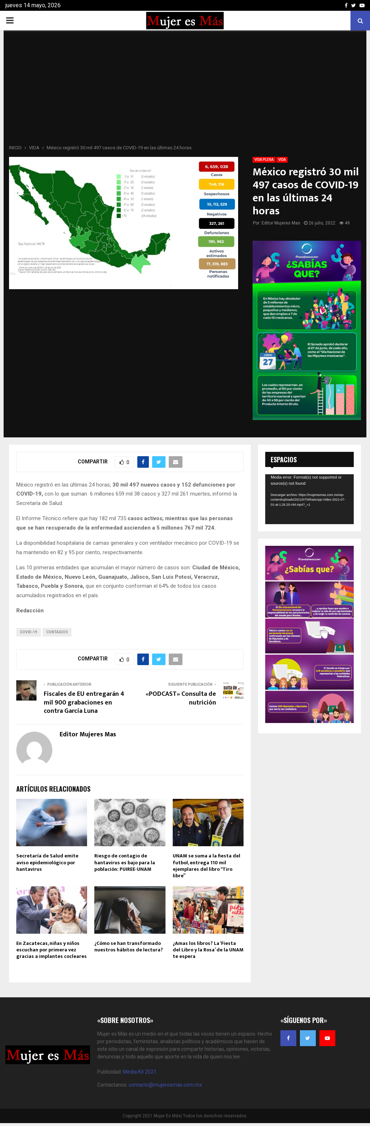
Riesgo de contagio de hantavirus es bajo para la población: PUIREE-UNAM (124, 862)
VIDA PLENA (264, 160)
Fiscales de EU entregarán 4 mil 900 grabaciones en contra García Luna (84, 703)
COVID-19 (28, 632)
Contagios (57, 632)
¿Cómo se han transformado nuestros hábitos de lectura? (128, 946)
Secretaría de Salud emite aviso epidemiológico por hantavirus (47, 862)
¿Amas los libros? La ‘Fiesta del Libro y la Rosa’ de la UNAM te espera (208, 949)
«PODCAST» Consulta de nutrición (181, 698)
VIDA (282, 160)
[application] (309, 499)
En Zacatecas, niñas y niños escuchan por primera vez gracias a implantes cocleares (51, 949)
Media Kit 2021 (139, 1072)
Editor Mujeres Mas (281, 223)
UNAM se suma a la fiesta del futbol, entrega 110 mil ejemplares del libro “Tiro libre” (206, 866)
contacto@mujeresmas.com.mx (165, 1085)
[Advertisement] (185, 89)
